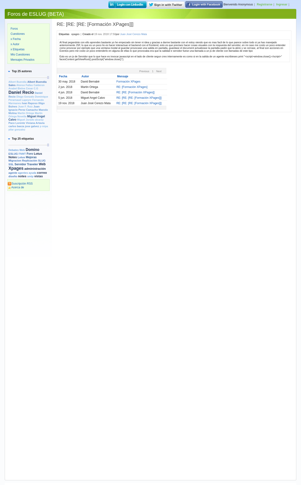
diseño (12, 176)
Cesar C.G (32, 88)
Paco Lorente (16, 123)
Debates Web (16, 150)
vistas (38, 176)
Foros (14, 28)
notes (22, 176)
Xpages (16, 168)
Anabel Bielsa (16, 88)
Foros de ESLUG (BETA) (36, 14)
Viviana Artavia (35, 123)
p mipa (44, 126)
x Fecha (16, 39)
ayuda (32, 172)
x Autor (15, 44)
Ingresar (281, 4)
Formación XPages (128, 81)
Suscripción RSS (20, 183)
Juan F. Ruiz (25, 106)
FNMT (22, 153)
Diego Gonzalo (25, 96)
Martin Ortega (26, 113)
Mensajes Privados (22, 59)
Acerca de (16, 187)
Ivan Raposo (29, 103)
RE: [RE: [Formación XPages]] (135, 92)
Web (42, 164)
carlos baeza (16, 126)
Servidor (20, 164)
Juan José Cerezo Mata (133, 34)
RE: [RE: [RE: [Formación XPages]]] (139, 97)
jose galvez (32, 126)
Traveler (32, 164)
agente (12, 172)
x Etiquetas (17, 49)
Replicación (29, 160)
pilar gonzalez (16, 129)
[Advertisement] (28, 264)
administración (35, 168)
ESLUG (13, 153)
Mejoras (31, 157)
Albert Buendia (17, 81)
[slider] (48, 77)
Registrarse (264, 4)
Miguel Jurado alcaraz (30, 119)
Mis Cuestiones (20, 54)
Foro (30, 153)
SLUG (42, 160)
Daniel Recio (21, 92)
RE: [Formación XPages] (131, 87)
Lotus (21, 157)
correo (42, 172)
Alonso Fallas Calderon (30, 85)
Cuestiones (18, 33)
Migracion (14, 160)
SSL (11, 164)
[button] (19, 71)
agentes (23, 172)
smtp (30, 176)
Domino (32, 150)
